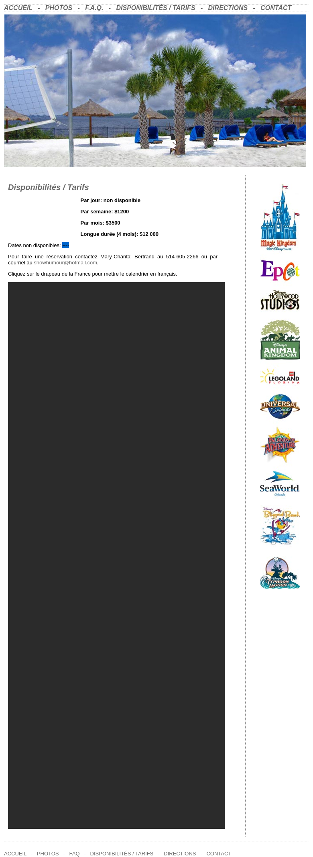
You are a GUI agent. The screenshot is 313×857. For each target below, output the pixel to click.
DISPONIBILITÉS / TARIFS (155, 7)
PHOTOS (57, 7)
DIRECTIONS (228, 7)
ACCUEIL (18, 7)
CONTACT (275, 7)
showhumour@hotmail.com (65, 263)
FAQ (74, 854)
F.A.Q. (94, 7)
